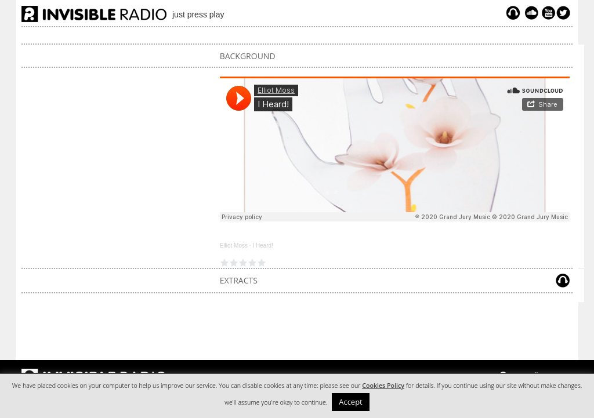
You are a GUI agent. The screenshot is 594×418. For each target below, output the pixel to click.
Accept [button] (351, 402)
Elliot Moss (234, 245)
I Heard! (262, 245)
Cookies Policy (383, 385)
